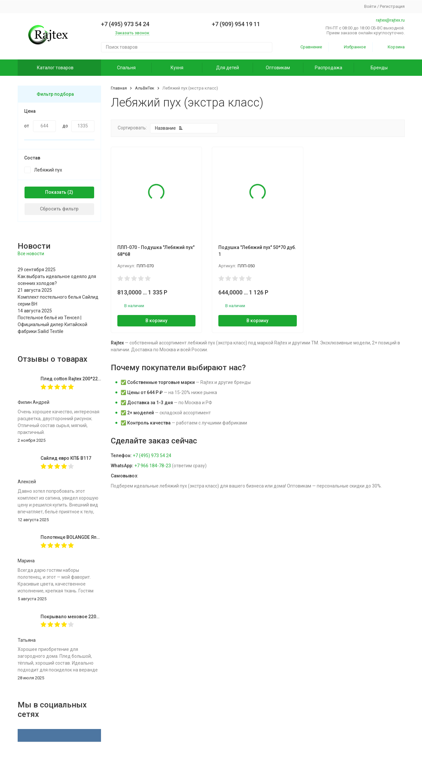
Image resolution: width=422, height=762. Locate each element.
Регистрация (392, 6)
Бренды (379, 67)
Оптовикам (278, 67)
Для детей (227, 67)
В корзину (156, 320)
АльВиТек (144, 88)
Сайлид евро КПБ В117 (66, 458)
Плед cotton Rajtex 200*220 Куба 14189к (84, 378)
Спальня (126, 67)
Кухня (177, 67)
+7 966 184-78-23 (152, 465)
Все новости (31, 253)
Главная (119, 88)
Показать (55, 192)
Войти (370, 6)
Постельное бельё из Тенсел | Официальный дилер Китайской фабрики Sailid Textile (52, 324)
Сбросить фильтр (59, 208)
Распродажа (328, 67)
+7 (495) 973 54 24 (152, 455)
